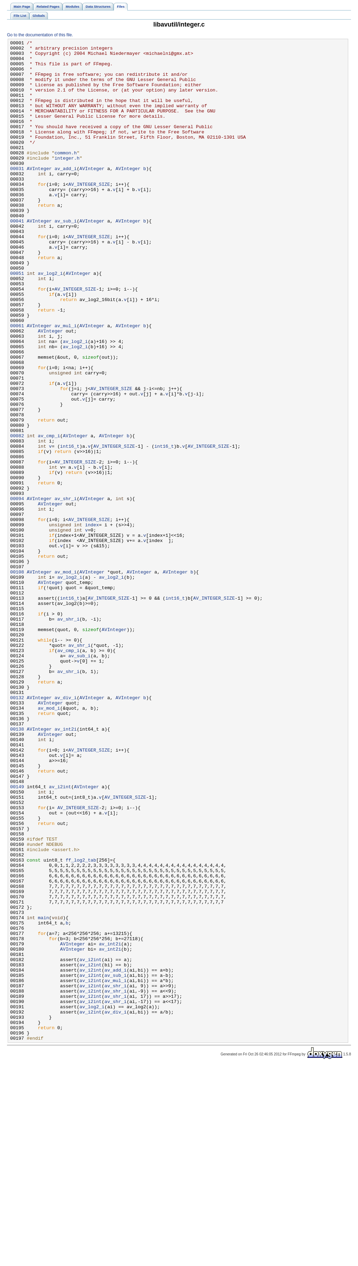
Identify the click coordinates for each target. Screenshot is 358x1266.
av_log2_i (50, 320)
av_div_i (66, 829)
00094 (17, 590)
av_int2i (66, 867)
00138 (17, 867)
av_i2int (60, 936)
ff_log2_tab (81, 1024)
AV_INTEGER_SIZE (89, 213)
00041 (17, 257)
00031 (17, 194)
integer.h (67, 182)
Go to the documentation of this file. (40, 34)
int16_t (70, 528)
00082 (17, 515)
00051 (17, 320)
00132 (17, 829)
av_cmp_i (49, 515)
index (92, 622)
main (43, 1093)
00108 (17, 678)
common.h (66, 176)
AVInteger (39, 194)
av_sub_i (66, 257)
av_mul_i (66, 383)
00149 (17, 936)
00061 (17, 383)
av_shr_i (66, 590)
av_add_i (66, 194)
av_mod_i (66, 678)
